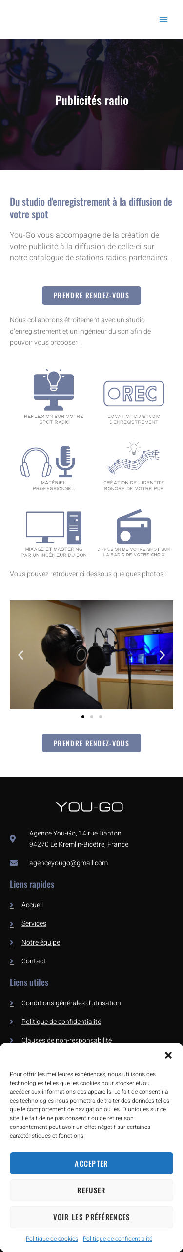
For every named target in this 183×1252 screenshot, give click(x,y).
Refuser (91, 1190)
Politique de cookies (52, 1238)
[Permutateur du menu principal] (163, 19)
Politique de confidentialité (117, 1238)
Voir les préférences (91, 1216)
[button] (168, 1055)
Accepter (91, 1163)
